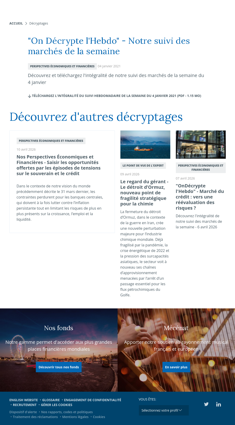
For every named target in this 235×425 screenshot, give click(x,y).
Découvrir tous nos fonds (59, 367)
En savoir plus (176, 367)
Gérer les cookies (56, 405)
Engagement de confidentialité (92, 400)
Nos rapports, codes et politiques (67, 412)
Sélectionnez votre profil (160, 410)
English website (23, 400)
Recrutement (25, 405)
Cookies (99, 417)
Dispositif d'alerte (23, 412)
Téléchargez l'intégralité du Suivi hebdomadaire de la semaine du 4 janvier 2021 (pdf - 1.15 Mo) (114, 95)
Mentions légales (75, 417)
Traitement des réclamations (35, 417)
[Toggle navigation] (228, 8)
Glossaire (51, 400)
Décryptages (38, 23)
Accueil (16, 23)
